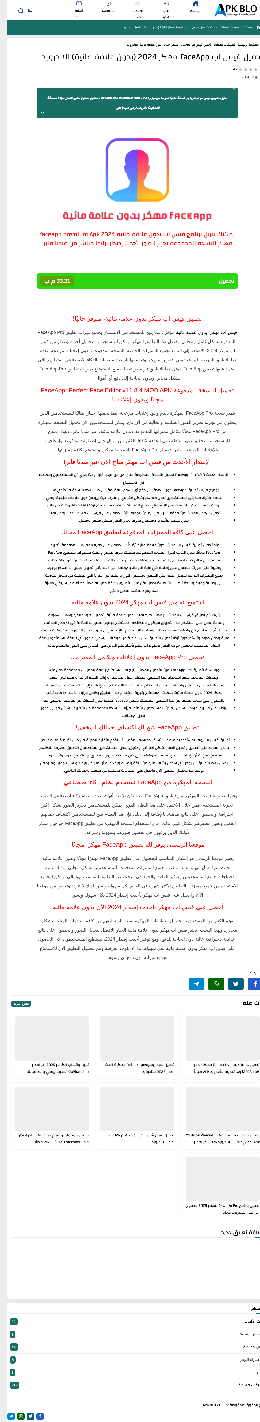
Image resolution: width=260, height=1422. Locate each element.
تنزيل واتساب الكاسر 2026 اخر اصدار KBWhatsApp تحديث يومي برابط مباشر (50, 1068)
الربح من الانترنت (130, 1334)
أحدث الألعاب (130, 1321)
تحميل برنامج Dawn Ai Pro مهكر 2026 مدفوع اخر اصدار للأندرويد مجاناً (215, 1209)
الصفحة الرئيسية (237, 27)
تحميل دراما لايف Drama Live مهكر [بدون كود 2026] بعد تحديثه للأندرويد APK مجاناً (218, 1068)
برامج (130, 1372)
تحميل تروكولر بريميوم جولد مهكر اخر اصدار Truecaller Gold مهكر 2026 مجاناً (46, 1139)
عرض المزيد (13, 1004)
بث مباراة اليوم (130, 1360)
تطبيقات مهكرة (213, 27)
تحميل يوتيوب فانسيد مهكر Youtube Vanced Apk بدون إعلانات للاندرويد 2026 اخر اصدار (215, 1139)
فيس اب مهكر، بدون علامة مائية (199, 332)
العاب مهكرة (130, 1347)
